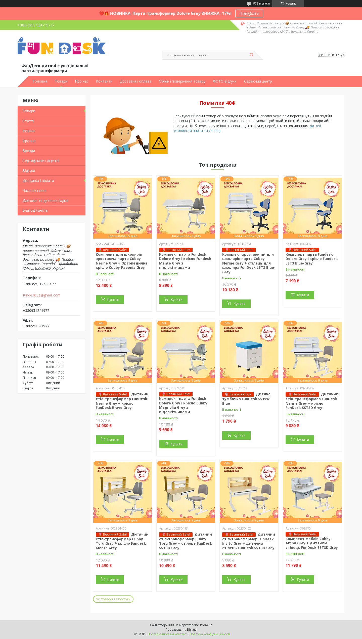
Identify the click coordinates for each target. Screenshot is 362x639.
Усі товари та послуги (113, 599)
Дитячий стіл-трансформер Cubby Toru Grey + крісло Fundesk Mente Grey (122, 541)
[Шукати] (251, 55)
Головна (40, 81)
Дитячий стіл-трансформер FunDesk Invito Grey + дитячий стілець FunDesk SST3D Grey (248, 541)
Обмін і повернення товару (182, 81)
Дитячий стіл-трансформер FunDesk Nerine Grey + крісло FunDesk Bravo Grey (122, 401)
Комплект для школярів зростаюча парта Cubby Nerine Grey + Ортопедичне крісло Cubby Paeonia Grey (122, 261)
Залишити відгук (331, 55)
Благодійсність (35, 210)
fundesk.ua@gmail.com (42, 295)
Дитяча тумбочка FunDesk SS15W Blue (246, 399)
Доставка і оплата (135, 81)
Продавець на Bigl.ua (181, 629)
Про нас (81, 81)
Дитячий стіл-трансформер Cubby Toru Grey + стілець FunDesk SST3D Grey (185, 541)
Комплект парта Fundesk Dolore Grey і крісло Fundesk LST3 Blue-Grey (312, 259)
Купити (113, 299)
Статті (28, 121)
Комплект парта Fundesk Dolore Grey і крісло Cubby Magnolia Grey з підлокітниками (183, 405)
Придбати (249, 13)
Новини (29, 130)
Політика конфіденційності (210, 634)
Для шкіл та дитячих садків (46, 200)
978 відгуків (261, 3)
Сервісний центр (258, 81)
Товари (61, 81)
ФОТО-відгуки (225, 81)
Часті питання (35, 190)
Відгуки (29, 170)
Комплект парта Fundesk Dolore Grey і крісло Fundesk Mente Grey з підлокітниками (185, 261)
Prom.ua (206, 625)
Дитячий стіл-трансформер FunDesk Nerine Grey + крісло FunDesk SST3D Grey (312, 401)
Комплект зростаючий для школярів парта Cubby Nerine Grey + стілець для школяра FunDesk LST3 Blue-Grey (249, 263)
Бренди (29, 150)
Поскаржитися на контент (167, 634)
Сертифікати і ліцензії (41, 160)
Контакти (104, 81)
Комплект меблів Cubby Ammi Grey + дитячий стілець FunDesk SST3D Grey (312, 543)
